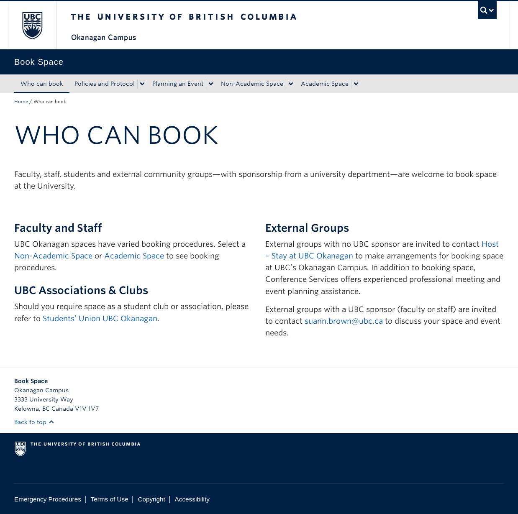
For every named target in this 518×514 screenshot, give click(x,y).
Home (21, 102)
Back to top (34, 422)
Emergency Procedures (47, 499)
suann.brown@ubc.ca (344, 321)
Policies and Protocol (104, 83)
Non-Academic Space (252, 83)
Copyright (151, 499)
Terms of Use (109, 499)
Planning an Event (177, 83)
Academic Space (325, 83)
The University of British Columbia (32, 25)
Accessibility (192, 499)
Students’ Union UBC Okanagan (100, 318)
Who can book (42, 83)
